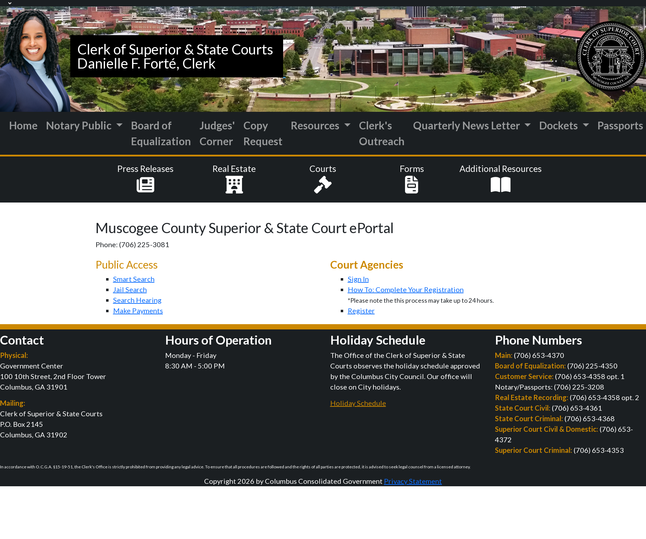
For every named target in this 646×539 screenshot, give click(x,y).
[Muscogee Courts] (35, 58)
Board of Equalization (161, 133)
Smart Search (134, 279)
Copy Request (262, 133)
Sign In (358, 279)
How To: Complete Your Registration (406, 289)
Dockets (559, 125)
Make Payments (138, 310)
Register (361, 310)
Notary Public (79, 125)
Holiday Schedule (358, 403)
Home (23, 125)
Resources (316, 125)
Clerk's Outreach (382, 133)
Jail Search (130, 289)
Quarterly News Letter (467, 125)
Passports (620, 125)
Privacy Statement (413, 481)
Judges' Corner (217, 133)
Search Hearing (137, 300)
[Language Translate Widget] (6, 3)
